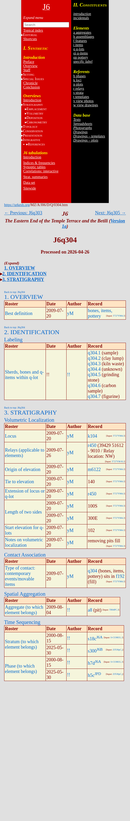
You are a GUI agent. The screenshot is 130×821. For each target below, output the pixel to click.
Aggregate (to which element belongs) (24, 610)
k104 (92, 436)
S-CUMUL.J (116, 637)
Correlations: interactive (41, 171)
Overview (30, 66)
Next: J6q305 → (110, 212)
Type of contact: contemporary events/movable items (20, 576)
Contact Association (25, 555)
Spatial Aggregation (24, 594)
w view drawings (85, 105)
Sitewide (29, 188)
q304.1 (94, 352)
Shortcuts (30, 39)
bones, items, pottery (100, 313)
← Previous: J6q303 (23, 212)
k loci (77, 80)
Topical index (33, 30)
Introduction (32, 100)
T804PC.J (114, 609)
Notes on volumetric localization (24, 542)
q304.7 (94, 396)
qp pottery (80, 57)
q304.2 (94, 358)
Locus (10, 436)
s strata (78, 93)
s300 (92, 651)
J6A (99, 637)
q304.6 (94, 385)
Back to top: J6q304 (14, 292)
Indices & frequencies (39, 163)
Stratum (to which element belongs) (22, 644)
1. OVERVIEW (19, 268)
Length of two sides (23, 512)
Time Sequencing (22, 622)
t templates (81, 97)
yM (70, 313)
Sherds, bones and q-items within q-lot (24, 374)
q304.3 (94, 363)
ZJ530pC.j (117, 649)
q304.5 (94, 374)
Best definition (19, 313)
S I (33, 79)
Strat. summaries (35, 177)
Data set (29, 183)
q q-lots (78, 49)
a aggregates (82, 32)
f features (80, 41)
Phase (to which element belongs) (21, 668)
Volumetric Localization (29, 420)
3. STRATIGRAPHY (23, 279)
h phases (79, 76)
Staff (26, 70)
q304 (92, 570)
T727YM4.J (118, 315)
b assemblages (83, 37)
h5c (91, 675)
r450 (92, 445)
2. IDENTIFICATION (24, 273)
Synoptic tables (34, 167)
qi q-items (80, 53)
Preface (28, 62)
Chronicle (30, 83)
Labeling (13, 339)
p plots (78, 84)
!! (68, 374)
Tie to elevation (19, 481)
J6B (100, 649)
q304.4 (94, 369)
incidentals (81, 18)
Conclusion (31, 87)
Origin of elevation (22, 469)
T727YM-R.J (118, 461)
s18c (92, 638)
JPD (98, 674)
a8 (90, 610)
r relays (78, 88)
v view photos (83, 101)
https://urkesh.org (17, 205)
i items (78, 45)
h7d (91, 663)
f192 (120, 576)
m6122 (94, 469)
